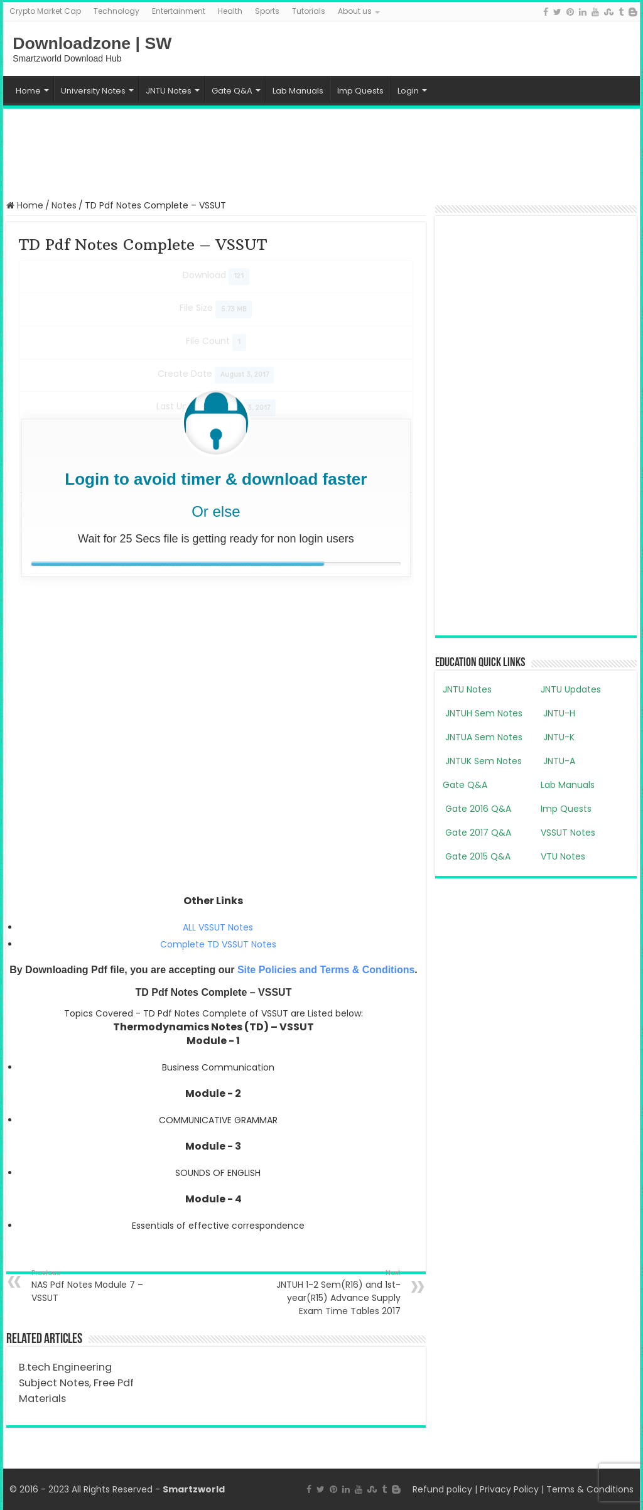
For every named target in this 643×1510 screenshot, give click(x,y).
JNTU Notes (169, 91)
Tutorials (308, 11)
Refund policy (442, 1489)
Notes (64, 205)
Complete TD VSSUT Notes (218, 944)
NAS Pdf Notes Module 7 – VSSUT (95, 1286)
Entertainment (178, 11)
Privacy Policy (509, 1489)
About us (355, 11)
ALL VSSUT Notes (218, 927)
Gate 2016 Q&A (477, 808)
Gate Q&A (232, 91)
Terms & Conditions (590, 1489)
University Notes (93, 91)
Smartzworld (194, 1489)
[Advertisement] (321, 152)
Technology (116, 11)
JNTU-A (558, 761)
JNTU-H (558, 713)
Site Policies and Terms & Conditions (325, 969)
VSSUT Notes (568, 832)
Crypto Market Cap (45, 11)
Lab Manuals (298, 91)
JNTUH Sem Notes (482, 713)
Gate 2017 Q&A (477, 832)
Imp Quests (360, 91)
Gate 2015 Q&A (477, 856)
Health (230, 11)
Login (408, 91)
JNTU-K (558, 737)
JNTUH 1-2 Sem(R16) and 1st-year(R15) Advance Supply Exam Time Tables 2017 (336, 1292)
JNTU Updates (571, 689)
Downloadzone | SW (92, 43)
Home (28, 91)
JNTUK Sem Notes (482, 761)
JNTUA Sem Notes (482, 737)
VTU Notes (563, 856)
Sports (267, 11)
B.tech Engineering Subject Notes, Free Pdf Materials (76, 1383)
